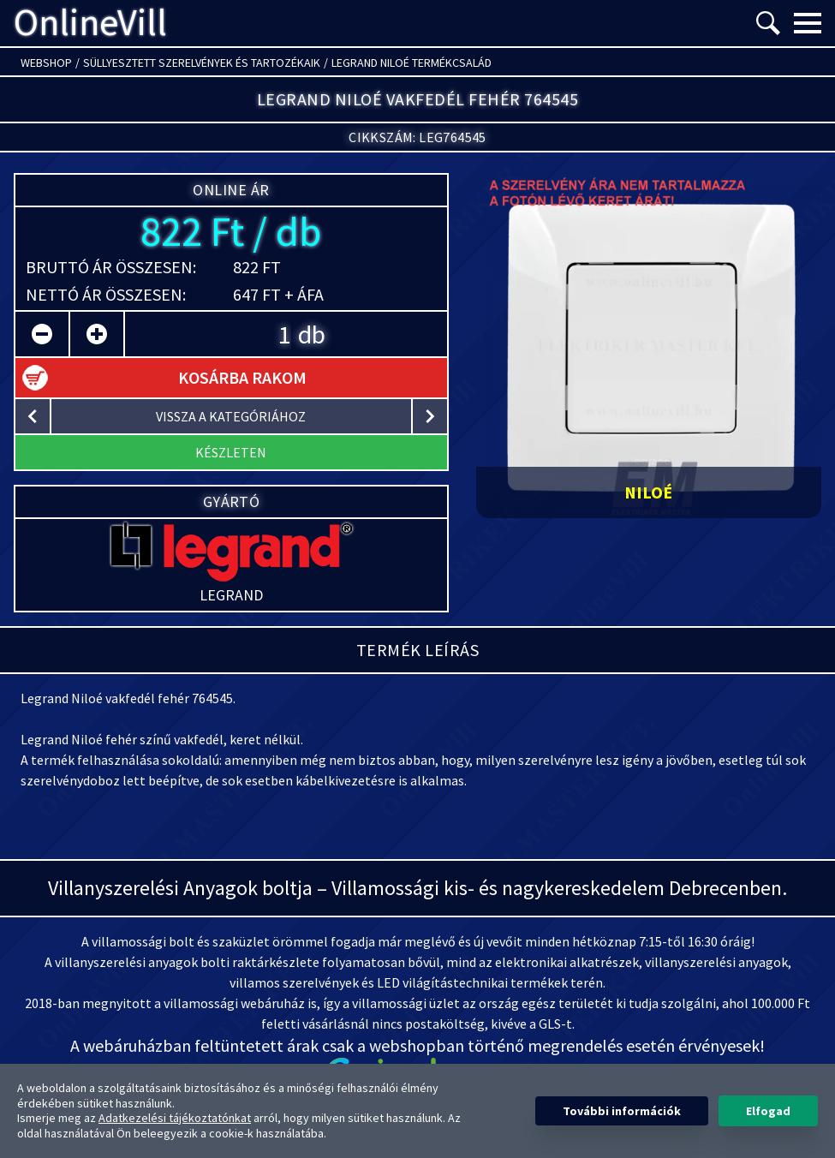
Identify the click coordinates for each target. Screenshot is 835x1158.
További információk (622, 1111)
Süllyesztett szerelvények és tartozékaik (201, 62)
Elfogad (768, 1111)
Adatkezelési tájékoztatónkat (174, 1117)
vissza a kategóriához (231, 416)
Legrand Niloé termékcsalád (411, 62)
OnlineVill (90, 23)
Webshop (46, 62)
